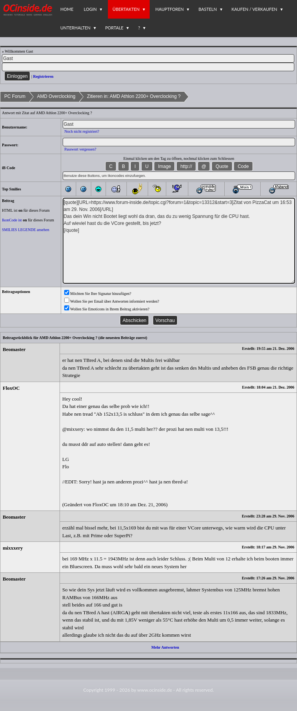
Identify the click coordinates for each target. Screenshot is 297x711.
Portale (114, 27)
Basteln (207, 9)
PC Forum (15, 96)
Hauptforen (169, 9)
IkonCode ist (12, 220)
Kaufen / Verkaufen (254, 9)
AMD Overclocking (56, 96)
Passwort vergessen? (80, 149)
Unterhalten (75, 27)
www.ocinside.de (154, 690)
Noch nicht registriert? (82, 131)
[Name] (148, 58)
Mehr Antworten (165, 647)
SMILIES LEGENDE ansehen (25, 230)
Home (66, 9)
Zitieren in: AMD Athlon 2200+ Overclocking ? (134, 96)
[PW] (148, 67)
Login (90, 9)
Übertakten (126, 9)
